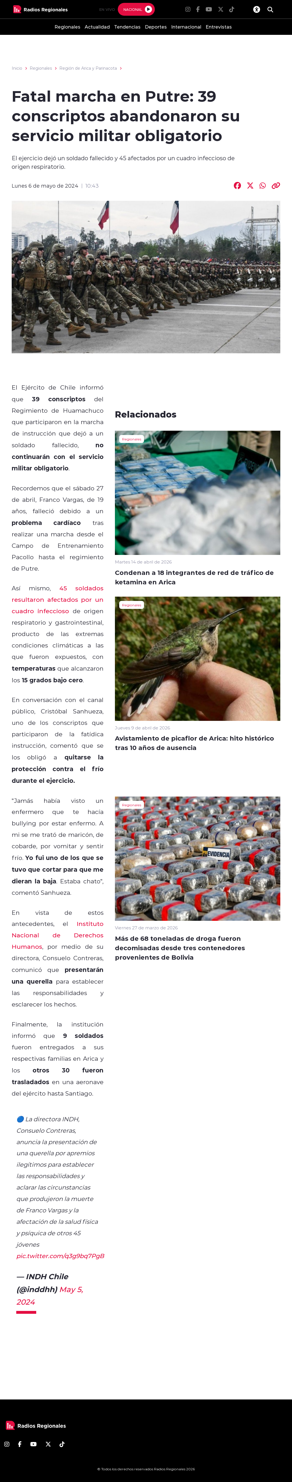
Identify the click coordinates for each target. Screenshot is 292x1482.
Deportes (156, 27)
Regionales (67, 27)
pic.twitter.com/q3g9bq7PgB (60, 1256)
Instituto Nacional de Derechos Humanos (58, 935)
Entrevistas (219, 27)
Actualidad (97, 27)
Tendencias (127, 27)
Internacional (186, 27)
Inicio (17, 68)
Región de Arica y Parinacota (88, 68)
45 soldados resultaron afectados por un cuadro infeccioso (58, 599)
